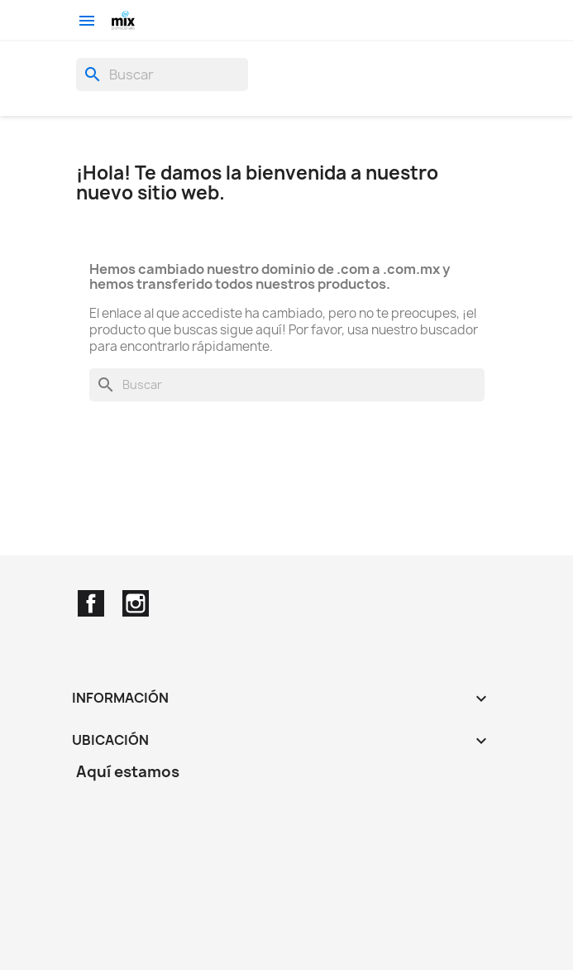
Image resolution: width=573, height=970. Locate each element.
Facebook (91, 603)
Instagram (135, 603)
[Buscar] (162, 74)
